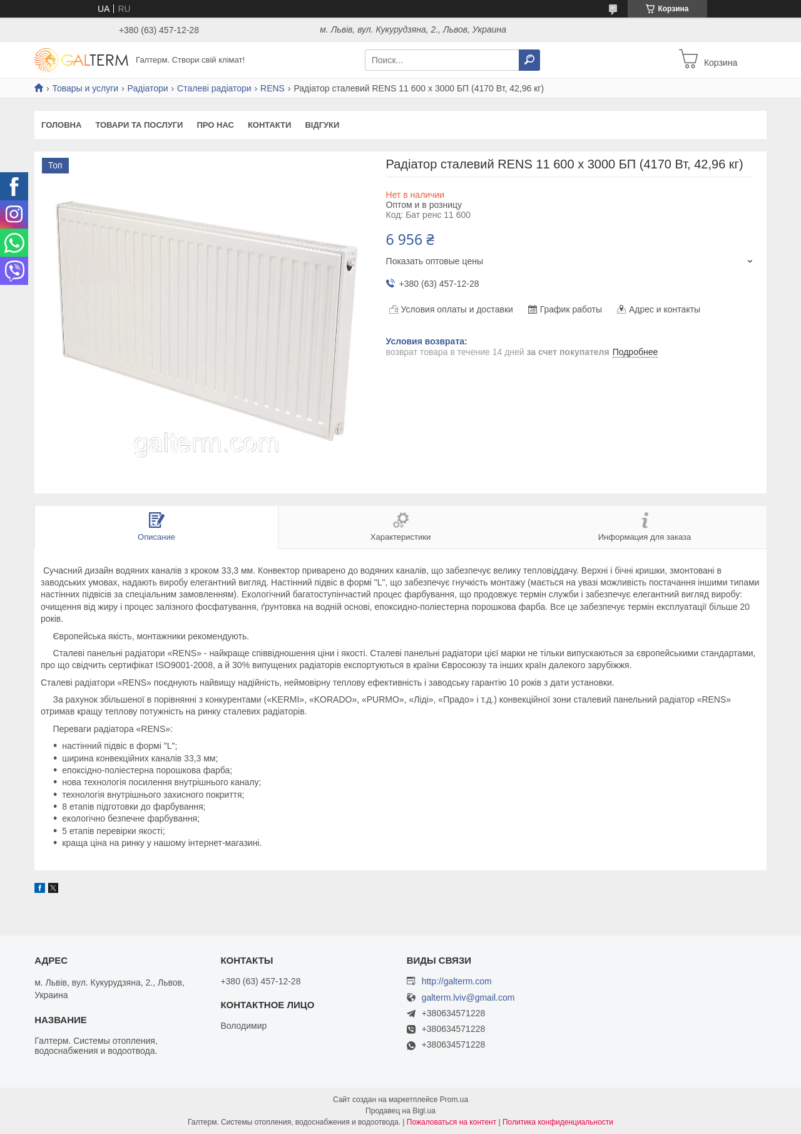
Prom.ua (454, 1099)
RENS (272, 88)
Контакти (270, 125)
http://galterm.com (457, 981)
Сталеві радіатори (214, 88)
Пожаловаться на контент (451, 1122)
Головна (61, 125)
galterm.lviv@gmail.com (468, 998)
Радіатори (148, 88)
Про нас (214, 125)
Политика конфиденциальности (558, 1122)
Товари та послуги (139, 125)
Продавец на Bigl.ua (400, 1110)
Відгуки (322, 125)
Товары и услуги (85, 88)
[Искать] (529, 60)
